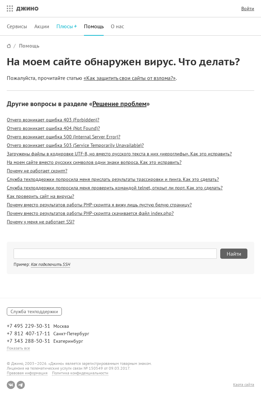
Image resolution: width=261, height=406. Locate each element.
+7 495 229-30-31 (28, 325)
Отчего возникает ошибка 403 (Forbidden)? (53, 120)
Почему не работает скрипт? (37, 171)
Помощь (94, 26)
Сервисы (17, 26)
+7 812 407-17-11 (28, 333)
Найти (234, 253)
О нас (117, 26)
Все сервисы (8, 8)
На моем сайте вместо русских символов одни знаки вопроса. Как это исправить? (94, 162)
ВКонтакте (11, 385)
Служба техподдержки (34, 311)
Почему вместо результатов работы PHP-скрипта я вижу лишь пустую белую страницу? (99, 205)
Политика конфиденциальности (80, 372)
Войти (247, 8)
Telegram (21, 385)
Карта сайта (243, 384)
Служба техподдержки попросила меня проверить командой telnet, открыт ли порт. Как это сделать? (115, 188)
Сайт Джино (9, 46)
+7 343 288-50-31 (28, 340)
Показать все (18, 348)
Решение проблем (119, 103)
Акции (41, 26)
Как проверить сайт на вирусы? (40, 196)
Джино (27, 8)
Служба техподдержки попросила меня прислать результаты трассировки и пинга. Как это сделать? (113, 179)
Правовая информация (27, 372)
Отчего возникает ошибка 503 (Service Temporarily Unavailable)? (75, 145)
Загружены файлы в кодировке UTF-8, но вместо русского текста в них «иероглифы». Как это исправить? (119, 154)
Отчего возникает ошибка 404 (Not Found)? (53, 128)
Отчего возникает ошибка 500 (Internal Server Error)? (63, 137)
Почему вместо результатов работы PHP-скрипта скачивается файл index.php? (90, 213)
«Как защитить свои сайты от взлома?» (130, 77)
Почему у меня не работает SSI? (40, 222)
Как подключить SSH (50, 264)
